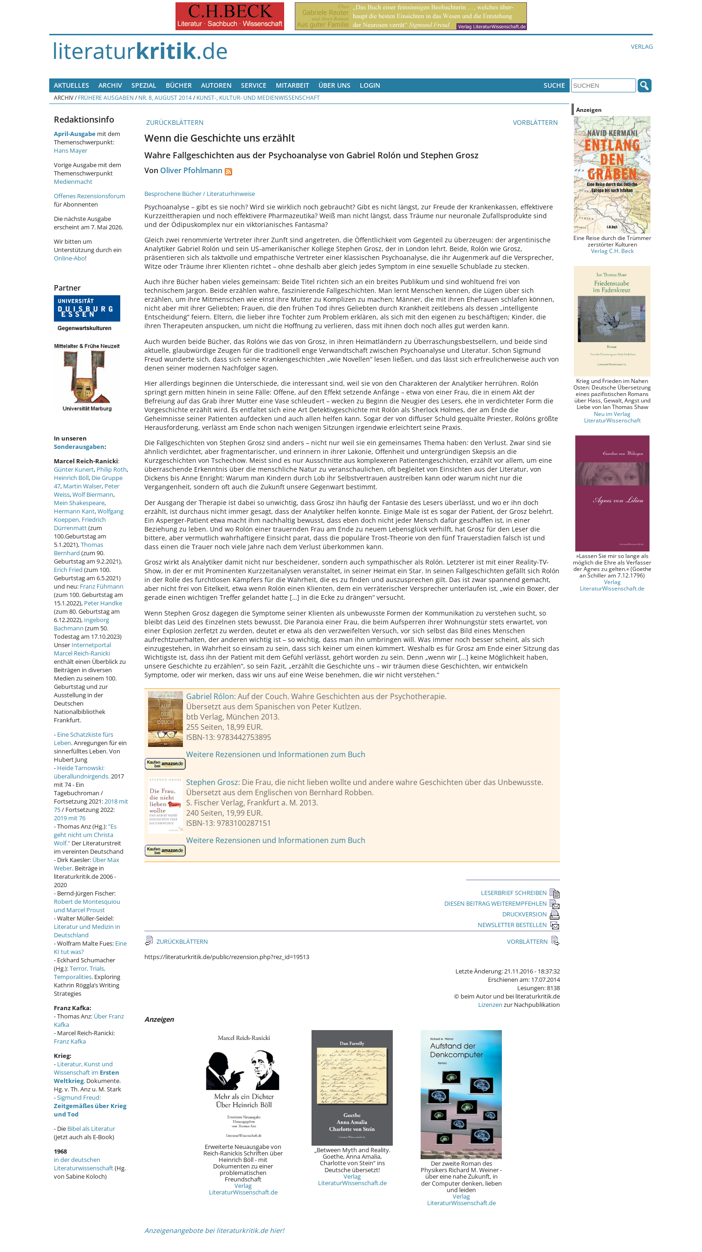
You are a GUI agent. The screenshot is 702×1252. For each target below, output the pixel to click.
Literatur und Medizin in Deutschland (87, 930)
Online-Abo (69, 258)
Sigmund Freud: (90, 1105)
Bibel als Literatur (91, 1128)
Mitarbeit (292, 85)
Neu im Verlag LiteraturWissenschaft (612, 417)
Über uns (334, 85)
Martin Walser (82, 486)
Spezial (143, 85)
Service (253, 85)
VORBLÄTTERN (536, 122)
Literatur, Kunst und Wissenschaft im (86, 1072)
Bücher (179, 85)
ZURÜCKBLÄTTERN (174, 122)
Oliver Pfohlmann (191, 170)
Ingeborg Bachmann (81, 624)
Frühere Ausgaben (106, 97)
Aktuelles (71, 85)
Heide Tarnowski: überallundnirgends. (82, 772)
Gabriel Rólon (210, 696)
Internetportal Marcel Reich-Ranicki (82, 649)
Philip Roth (112, 469)
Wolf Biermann (92, 494)
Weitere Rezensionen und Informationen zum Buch (275, 754)
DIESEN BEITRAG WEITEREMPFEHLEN (502, 903)
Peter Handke (103, 603)
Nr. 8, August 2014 (165, 97)
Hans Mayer (70, 150)
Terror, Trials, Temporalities (79, 972)
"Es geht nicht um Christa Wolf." (85, 834)
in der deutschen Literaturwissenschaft (83, 1163)
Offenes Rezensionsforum (89, 196)
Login (370, 85)
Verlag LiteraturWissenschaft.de (243, 1188)
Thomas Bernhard (78, 548)
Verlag (642, 46)
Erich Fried (68, 569)
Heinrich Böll (71, 478)
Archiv (110, 85)
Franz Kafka (70, 1041)
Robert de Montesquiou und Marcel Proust (87, 905)
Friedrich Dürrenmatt (80, 523)
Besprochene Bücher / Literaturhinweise (199, 193)
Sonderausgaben (79, 446)
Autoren (216, 85)
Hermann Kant (74, 511)
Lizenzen (490, 1004)
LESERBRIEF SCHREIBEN (520, 893)
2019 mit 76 (69, 818)
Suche (554, 85)
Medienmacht (73, 181)
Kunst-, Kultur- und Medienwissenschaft (258, 97)
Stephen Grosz (212, 782)
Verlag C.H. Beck (612, 250)
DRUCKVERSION (531, 914)
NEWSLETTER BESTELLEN (519, 925)
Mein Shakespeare (79, 503)
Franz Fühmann (102, 586)
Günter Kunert (74, 469)
